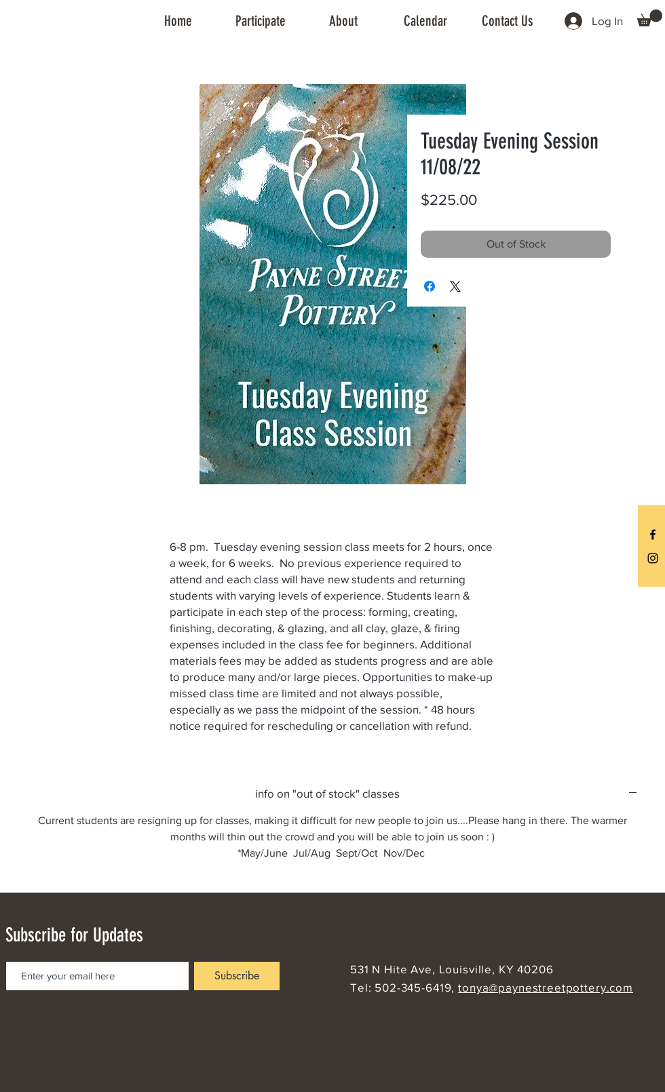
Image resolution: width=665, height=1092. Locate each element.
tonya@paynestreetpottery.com (545, 987)
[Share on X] (455, 286)
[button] (260, 21)
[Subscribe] (237, 976)
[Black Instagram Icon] (653, 558)
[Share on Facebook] (429, 286)
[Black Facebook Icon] (653, 534)
